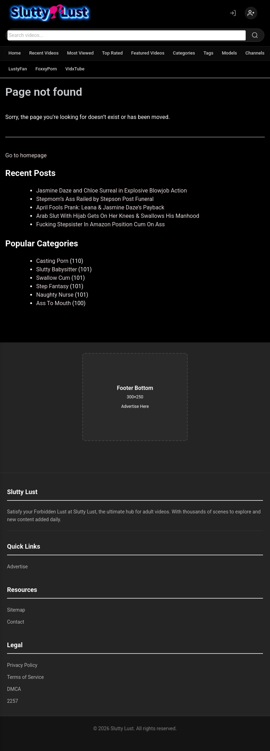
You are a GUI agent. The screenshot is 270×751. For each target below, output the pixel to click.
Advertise (17, 566)
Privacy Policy (22, 665)
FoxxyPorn (46, 68)
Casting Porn (52, 261)
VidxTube (74, 68)
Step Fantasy (52, 286)
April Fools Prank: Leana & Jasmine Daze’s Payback (100, 207)
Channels (254, 53)
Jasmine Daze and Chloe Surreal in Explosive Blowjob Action (111, 190)
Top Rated (112, 53)
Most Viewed (80, 53)
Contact (15, 622)
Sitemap (16, 610)
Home (14, 53)
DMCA (14, 689)
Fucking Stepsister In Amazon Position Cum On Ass (100, 224)
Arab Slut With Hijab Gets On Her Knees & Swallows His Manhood (117, 216)
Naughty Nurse (54, 294)
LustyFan (17, 68)
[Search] (255, 35)
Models (229, 53)
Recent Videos (44, 53)
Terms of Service (25, 677)
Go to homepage (26, 155)
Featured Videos (148, 53)
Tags (208, 53)
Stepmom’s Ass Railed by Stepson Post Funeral (95, 199)
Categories (184, 53)
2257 (12, 701)
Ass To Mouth (53, 303)
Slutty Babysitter (56, 269)
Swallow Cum (53, 277)
